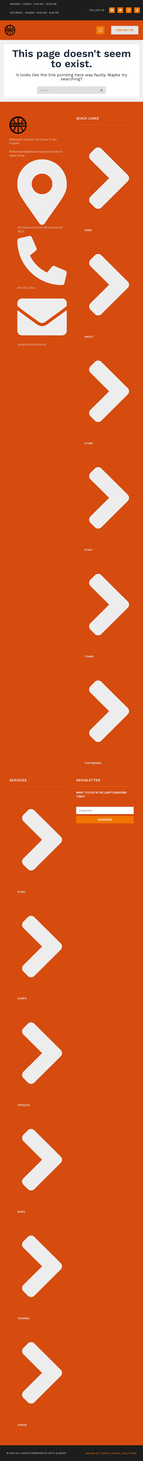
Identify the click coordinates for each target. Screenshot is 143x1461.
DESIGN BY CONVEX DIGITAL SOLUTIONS (112, 1453)
